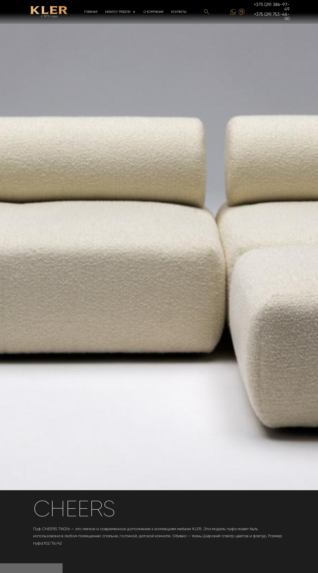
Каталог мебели (120, 12)
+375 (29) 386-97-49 (272, 6)
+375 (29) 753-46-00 (272, 16)
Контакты (178, 11)
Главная (90, 11)
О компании (153, 11)
